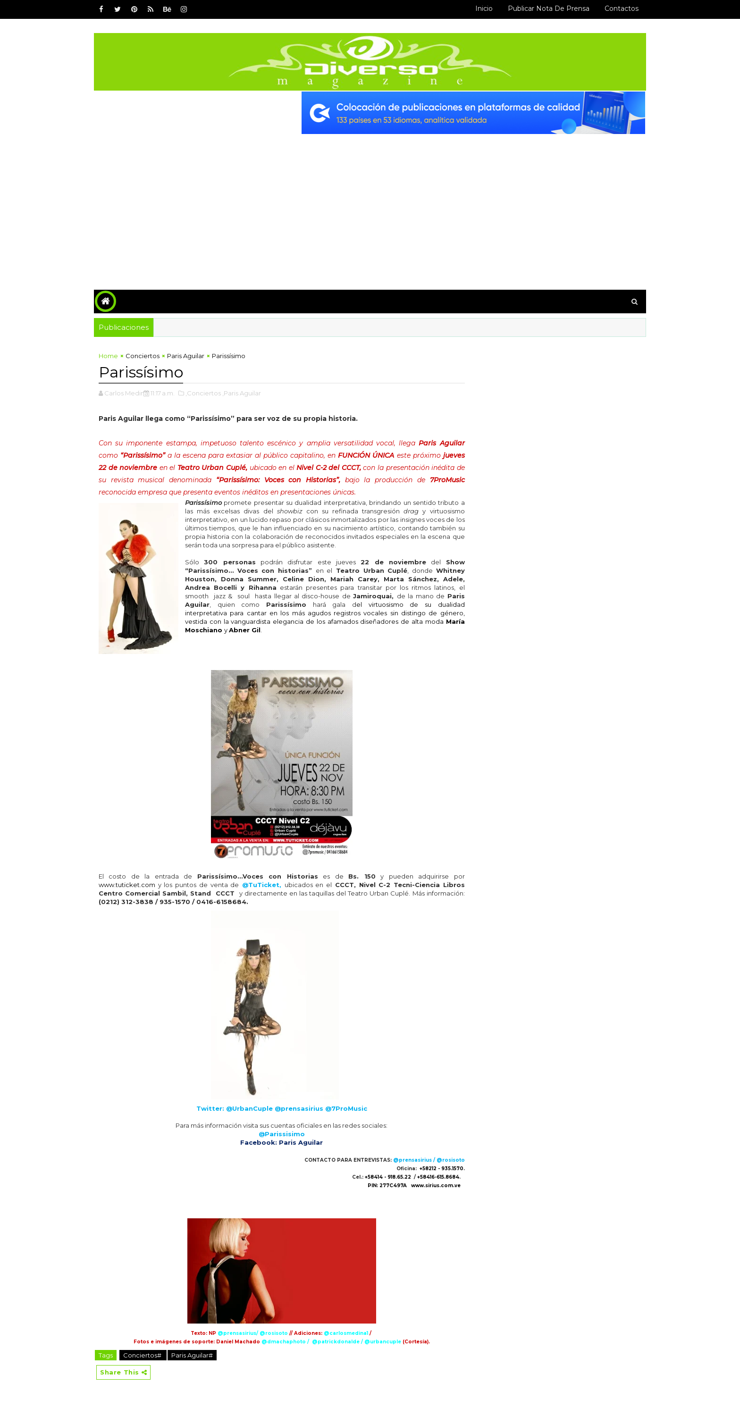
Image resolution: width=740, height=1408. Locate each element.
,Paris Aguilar (241, 393)
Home (108, 356)
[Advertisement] (370, 205)
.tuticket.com (134, 884)
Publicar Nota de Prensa (548, 8)
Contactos (622, 8)
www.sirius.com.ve (436, 1185)
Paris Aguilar (185, 356)
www (106, 884)
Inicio (484, 8)
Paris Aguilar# (192, 1355)
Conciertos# (143, 1355)
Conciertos (143, 356)
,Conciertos (203, 393)
